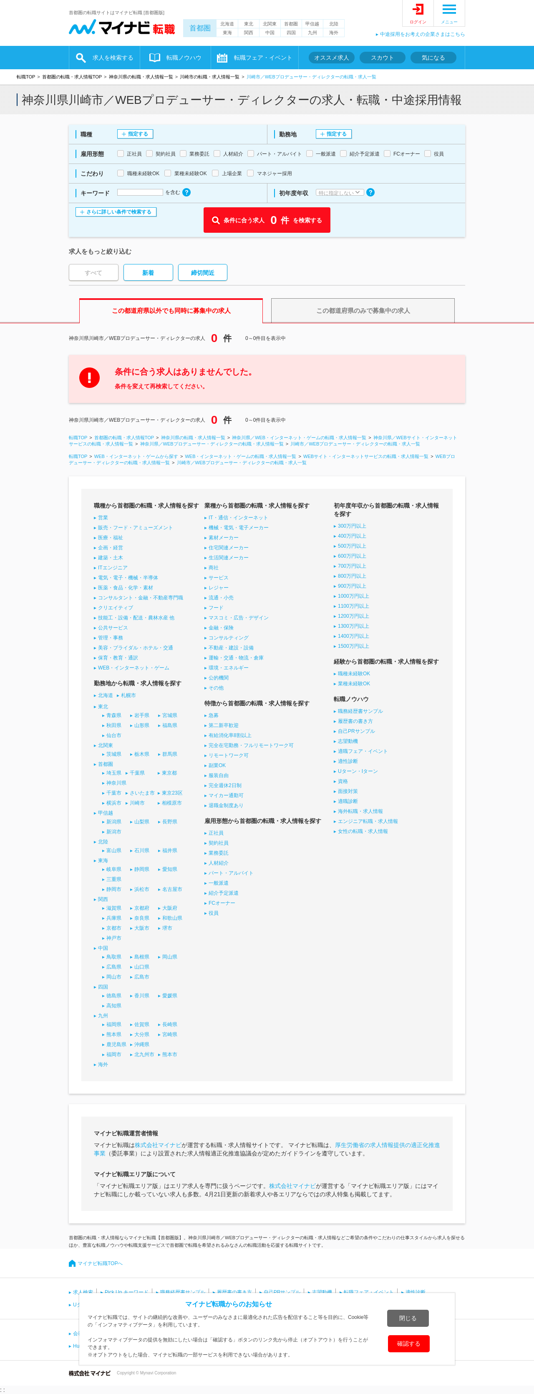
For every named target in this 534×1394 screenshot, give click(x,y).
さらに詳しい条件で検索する (118, 212)
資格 (343, 781)
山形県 (141, 725)
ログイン (418, 22)
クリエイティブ (115, 608)
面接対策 (348, 791)
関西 (248, 32)
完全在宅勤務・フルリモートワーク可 (251, 745)
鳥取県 (113, 957)
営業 (103, 518)
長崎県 (169, 1024)
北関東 (270, 23)
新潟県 (113, 822)
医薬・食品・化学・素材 (125, 588)
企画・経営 (110, 548)
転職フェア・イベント (263, 57)
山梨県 (141, 822)
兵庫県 (113, 918)
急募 (214, 715)
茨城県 (113, 754)
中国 (270, 32)
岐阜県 (113, 869)
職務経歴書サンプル (360, 711)
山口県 (141, 967)
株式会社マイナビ (158, 1145)
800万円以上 (352, 576)
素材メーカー (224, 538)
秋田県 (113, 725)
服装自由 (219, 775)
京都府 (141, 908)
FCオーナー (222, 903)
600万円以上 (352, 556)
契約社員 (219, 843)
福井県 (169, 850)
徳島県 (113, 996)
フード (216, 608)
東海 (227, 32)
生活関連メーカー (229, 558)
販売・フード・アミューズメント (135, 528)
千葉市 (113, 793)
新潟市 (113, 832)
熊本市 (169, 1054)
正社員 (216, 833)
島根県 (141, 957)
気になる (433, 57)
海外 (333, 32)
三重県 (113, 879)
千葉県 (137, 773)
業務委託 (219, 853)
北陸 (333, 23)
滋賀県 (113, 908)
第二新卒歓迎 (224, 725)
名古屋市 (172, 889)
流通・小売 (221, 598)
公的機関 (219, 678)
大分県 (141, 1034)
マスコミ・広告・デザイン (239, 618)
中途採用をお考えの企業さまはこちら (422, 34)
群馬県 (169, 754)
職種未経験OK (354, 674)
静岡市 (113, 889)
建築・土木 (110, 558)
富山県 (113, 850)
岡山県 (169, 957)
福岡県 (113, 1024)
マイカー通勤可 (226, 795)
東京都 (169, 773)
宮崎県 (169, 1034)
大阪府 (169, 908)
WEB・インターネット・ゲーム (133, 668)
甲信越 (312, 23)
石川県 (141, 850)
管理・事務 (110, 638)
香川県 (141, 996)
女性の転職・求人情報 (363, 831)
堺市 (167, 928)
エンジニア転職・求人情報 (368, 821)
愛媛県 (169, 996)
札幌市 (128, 695)
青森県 (113, 715)
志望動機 (348, 741)
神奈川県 (116, 783)
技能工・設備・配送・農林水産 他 (136, 618)
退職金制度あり (226, 805)
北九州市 (144, 1054)
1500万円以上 (353, 646)
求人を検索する (113, 57)
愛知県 (169, 869)
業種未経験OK (354, 684)
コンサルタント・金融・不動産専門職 (140, 598)
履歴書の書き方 (355, 721)
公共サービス (113, 628)
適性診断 (348, 761)
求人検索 (83, 1292)
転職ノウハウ (184, 57)
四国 (291, 32)
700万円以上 (352, 566)
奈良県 (141, 918)
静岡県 (141, 869)
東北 (248, 23)
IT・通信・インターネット (238, 518)
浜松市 (141, 889)
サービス (219, 578)
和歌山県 (172, 918)
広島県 (113, 967)
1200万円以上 (353, 616)
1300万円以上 (353, 626)
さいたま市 (142, 793)
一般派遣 (219, 883)
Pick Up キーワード (127, 1292)
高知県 (113, 1006)
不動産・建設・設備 (231, 648)
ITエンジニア (113, 568)
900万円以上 (352, 586)
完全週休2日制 (225, 785)
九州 (312, 32)
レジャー (219, 588)
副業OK (217, 765)
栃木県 (141, 754)
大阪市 (141, 928)
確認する (409, 1343)
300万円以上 (352, 526)
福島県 (169, 725)
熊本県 (113, 1034)
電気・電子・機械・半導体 (128, 578)
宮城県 (169, 715)
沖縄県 (141, 1044)
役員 (214, 913)
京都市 (113, 928)
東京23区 (172, 793)
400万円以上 (352, 536)
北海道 (227, 23)
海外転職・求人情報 (360, 811)
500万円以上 (352, 546)
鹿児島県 (116, 1044)
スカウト (382, 57)
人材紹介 (219, 863)
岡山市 (113, 977)
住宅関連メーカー (229, 548)
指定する (138, 134)
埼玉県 (113, 773)
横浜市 (113, 803)
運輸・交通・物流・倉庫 (236, 658)
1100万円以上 (353, 606)
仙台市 (113, 735)
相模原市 (172, 803)
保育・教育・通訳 (118, 658)
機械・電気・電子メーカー (239, 528)
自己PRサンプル (356, 731)
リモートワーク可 (229, 755)
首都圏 (200, 28)
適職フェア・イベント (363, 751)
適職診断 (348, 801)
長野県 (169, 822)
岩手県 (141, 715)
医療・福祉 (110, 538)
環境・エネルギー (229, 668)
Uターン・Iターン (358, 771)
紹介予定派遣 (224, 893)
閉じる (408, 1318)
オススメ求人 (331, 57)
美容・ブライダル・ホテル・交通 (135, 648)
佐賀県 (141, 1024)
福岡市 (113, 1054)
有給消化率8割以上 (230, 735)
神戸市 (113, 938)
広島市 (141, 977)
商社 (214, 568)
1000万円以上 (353, 596)
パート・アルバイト (231, 873)
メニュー (449, 22)
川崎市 (137, 803)
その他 (216, 688)
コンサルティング (229, 638)
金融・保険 (221, 628)
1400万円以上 (353, 636)
